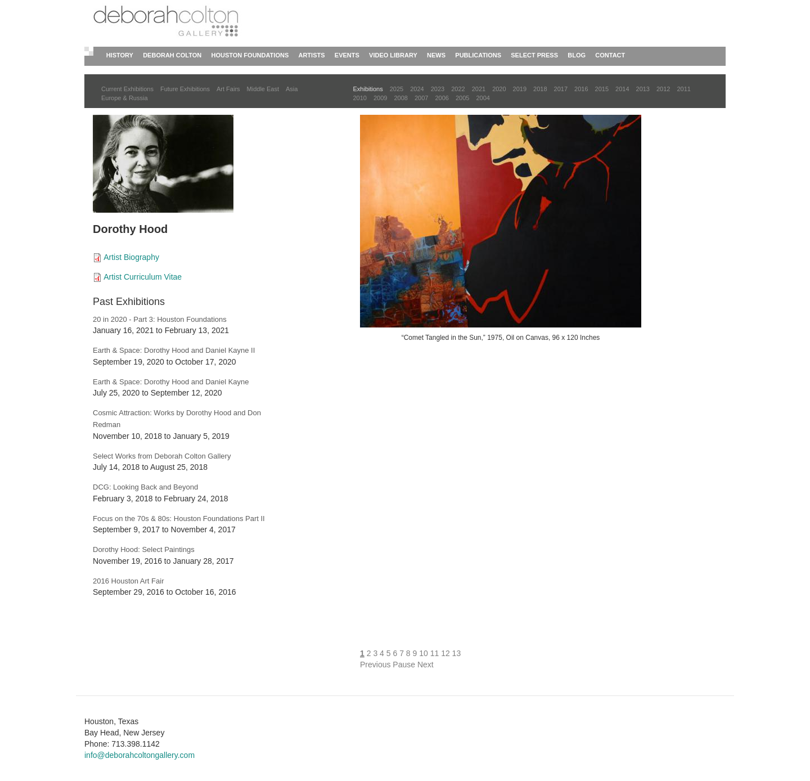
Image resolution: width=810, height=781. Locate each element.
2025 (396, 89)
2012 (663, 89)
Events (347, 55)
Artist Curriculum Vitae (143, 276)
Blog (577, 55)
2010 (360, 98)
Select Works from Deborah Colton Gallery (162, 456)
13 (456, 653)
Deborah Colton (172, 55)
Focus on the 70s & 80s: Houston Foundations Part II (179, 518)
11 (434, 653)
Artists (311, 55)
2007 (421, 98)
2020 (499, 89)
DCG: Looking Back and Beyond (145, 487)
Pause (404, 664)
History (119, 55)
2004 (482, 98)
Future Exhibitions (185, 89)
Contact (610, 55)
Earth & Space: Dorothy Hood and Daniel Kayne (171, 382)
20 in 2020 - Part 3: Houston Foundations (160, 319)
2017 (561, 89)
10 (423, 653)
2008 (400, 98)
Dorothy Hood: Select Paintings (144, 549)
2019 (519, 89)
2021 (478, 89)
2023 (437, 89)
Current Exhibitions (127, 89)
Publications (478, 55)
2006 (441, 98)
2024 (417, 89)
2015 (602, 89)
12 (445, 653)
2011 (683, 89)
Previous (375, 664)
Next (425, 664)
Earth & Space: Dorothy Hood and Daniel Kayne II (174, 350)
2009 (380, 98)
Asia (292, 89)
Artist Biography (131, 257)
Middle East (263, 89)
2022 (458, 89)
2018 (540, 89)
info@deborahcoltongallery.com (139, 755)
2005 (462, 98)
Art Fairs (228, 89)
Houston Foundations (250, 55)
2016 (581, 89)
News (436, 55)
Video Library (393, 55)
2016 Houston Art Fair (128, 581)
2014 (622, 89)
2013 (643, 89)
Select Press (534, 55)
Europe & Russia (124, 98)
